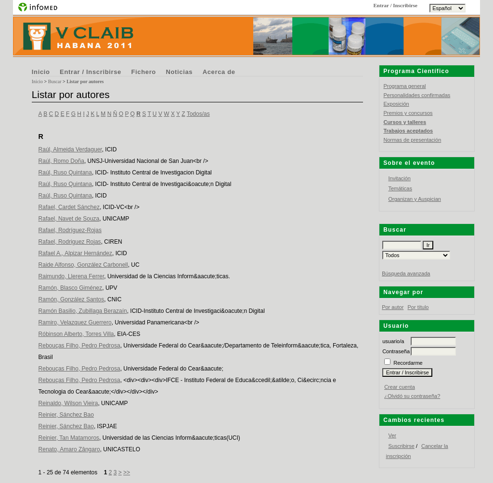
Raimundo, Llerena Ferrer (71, 276)
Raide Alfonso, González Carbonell (83, 264)
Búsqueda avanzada (406, 273)
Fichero (143, 71)
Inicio (41, 71)
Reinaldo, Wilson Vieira (68, 403)
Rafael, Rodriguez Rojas (70, 241)
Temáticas (400, 188)
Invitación (399, 178)
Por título (417, 307)
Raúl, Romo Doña (61, 161)
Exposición (396, 104)
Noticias (179, 71)
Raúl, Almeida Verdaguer (70, 149)
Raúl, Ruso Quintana (65, 172)
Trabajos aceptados (408, 131)
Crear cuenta (399, 387)
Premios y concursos (407, 113)
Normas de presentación (412, 140)
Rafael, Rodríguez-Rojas (70, 230)
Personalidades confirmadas (416, 95)
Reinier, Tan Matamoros (69, 437)
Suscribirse (401, 446)
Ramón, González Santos (71, 299)
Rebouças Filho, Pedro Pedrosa (79, 345)
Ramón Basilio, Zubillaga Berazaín (83, 311)
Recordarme (408, 363)
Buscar (55, 81)
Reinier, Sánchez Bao (66, 414)
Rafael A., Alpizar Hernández (75, 253)
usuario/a (393, 341)
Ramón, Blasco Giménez (71, 288)
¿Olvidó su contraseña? (412, 396)
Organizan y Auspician (414, 199)
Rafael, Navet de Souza (69, 218)
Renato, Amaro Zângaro (69, 449)
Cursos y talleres (404, 122)
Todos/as (198, 114)
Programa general (404, 86)
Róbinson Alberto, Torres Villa (76, 334)
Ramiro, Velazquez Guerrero (75, 322)
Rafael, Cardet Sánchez (69, 207)
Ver (392, 435)
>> (126, 472)
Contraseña (396, 351)
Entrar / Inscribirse (90, 71)
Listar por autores (85, 81)
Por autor (392, 307)
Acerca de (219, 71)
